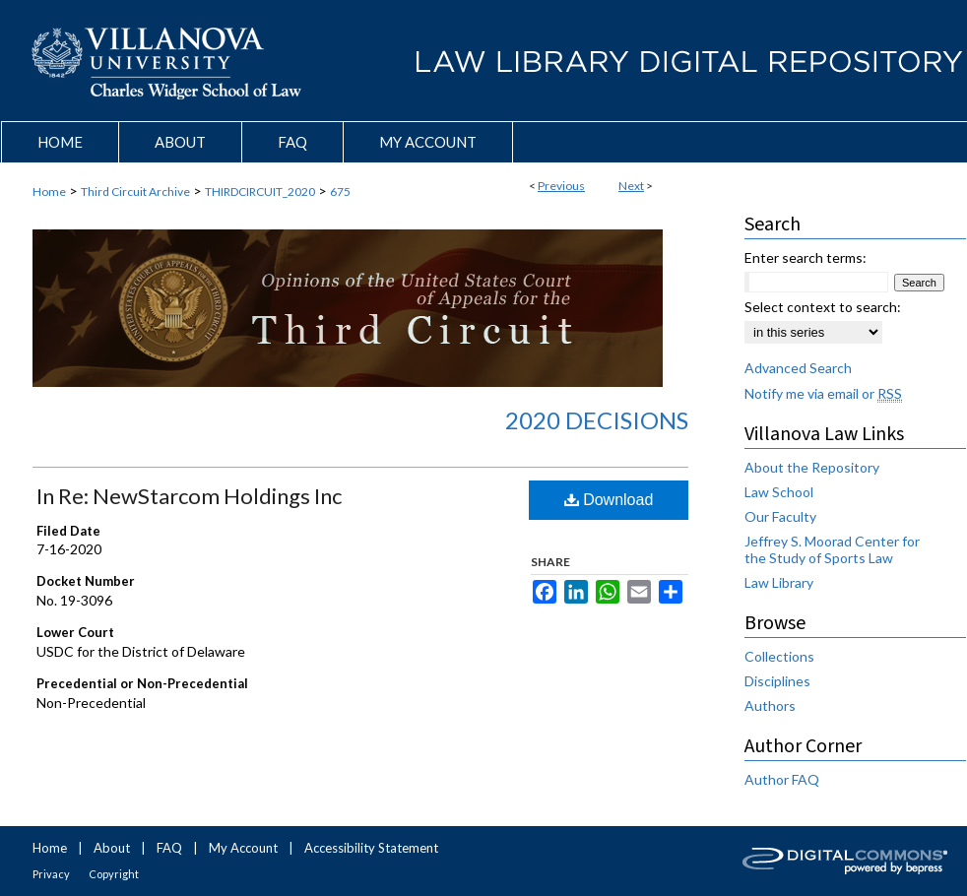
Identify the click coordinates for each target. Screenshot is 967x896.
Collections (779, 656)
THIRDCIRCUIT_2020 (260, 191)
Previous (561, 185)
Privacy (51, 873)
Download (609, 499)
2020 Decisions (596, 420)
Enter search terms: (805, 257)
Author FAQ (781, 779)
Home (49, 191)
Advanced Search (798, 367)
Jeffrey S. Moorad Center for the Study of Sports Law (832, 549)
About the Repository (811, 467)
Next (631, 185)
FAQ (169, 848)
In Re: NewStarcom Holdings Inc (189, 495)
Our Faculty (780, 516)
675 (340, 191)
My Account (243, 848)
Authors (770, 705)
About (112, 848)
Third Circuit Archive (135, 191)
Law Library (778, 582)
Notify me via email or (823, 393)
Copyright (114, 873)
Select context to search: (822, 306)
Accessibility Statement (371, 848)
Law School (778, 491)
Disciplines (777, 680)
